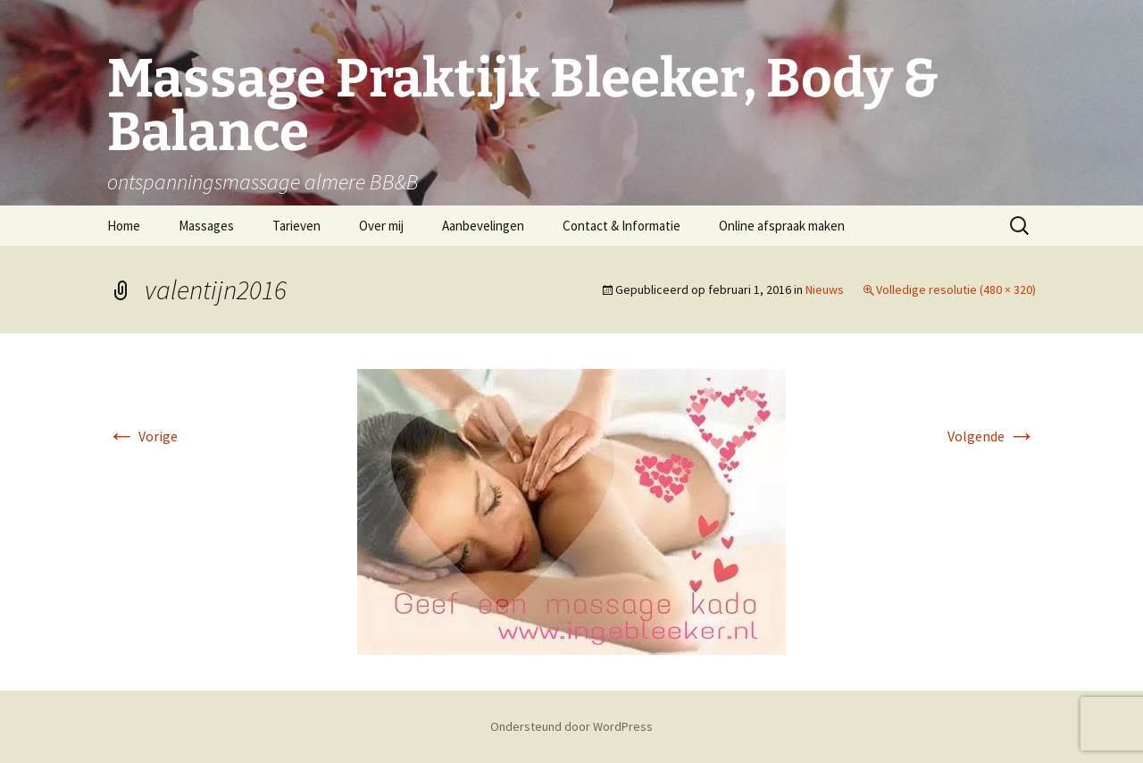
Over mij (381, 225)
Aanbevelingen (483, 225)
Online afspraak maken (782, 225)
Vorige (142, 436)
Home (123, 225)
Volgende (991, 436)
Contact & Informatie (621, 225)
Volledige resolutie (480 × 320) (956, 289)
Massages (206, 225)
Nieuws (824, 289)
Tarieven (296, 225)
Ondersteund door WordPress (571, 726)
